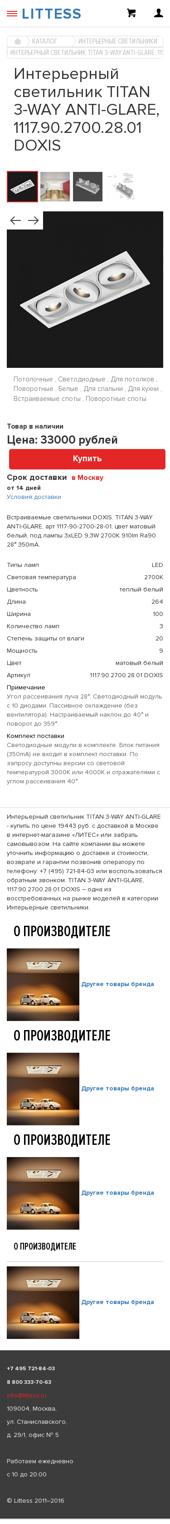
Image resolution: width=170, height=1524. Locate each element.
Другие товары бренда (117, 984)
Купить (87, 459)
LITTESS (52, 14)
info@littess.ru (26, 1395)
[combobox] (91, 477)
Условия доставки (34, 497)
